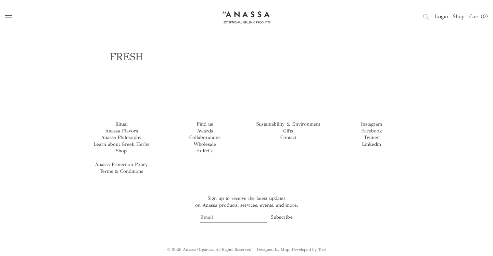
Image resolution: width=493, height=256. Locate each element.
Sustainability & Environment (288, 124)
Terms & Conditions (121, 171)
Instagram (371, 124)
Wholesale (205, 144)
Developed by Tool (309, 249)
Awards (205, 131)
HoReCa (205, 151)
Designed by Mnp (273, 249)
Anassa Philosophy (121, 137)
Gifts (288, 131)
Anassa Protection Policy (121, 164)
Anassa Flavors (121, 131)
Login (441, 16)
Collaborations (204, 137)
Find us (205, 124)
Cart (478, 16)
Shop (459, 16)
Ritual (121, 124)
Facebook (371, 131)
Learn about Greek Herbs (121, 144)
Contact (288, 137)
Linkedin (371, 144)
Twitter (371, 137)
